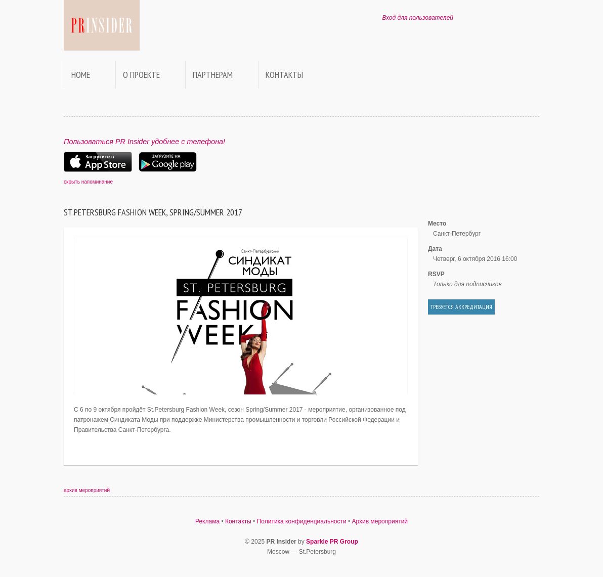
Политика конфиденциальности (302, 521)
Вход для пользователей (417, 17)
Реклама (207, 521)
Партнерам (213, 74)
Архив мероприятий (380, 521)
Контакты (284, 74)
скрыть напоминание (88, 182)
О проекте (141, 74)
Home (80, 74)
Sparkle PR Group (332, 541)
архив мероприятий (87, 490)
